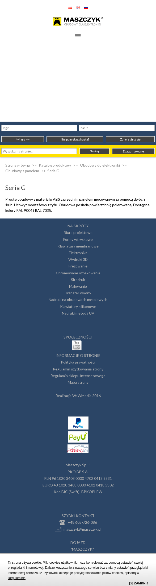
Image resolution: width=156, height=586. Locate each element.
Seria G (53, 170)
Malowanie (78, 286)
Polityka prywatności (78, 362)
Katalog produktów (55, 165)
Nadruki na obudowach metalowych (78, 299)
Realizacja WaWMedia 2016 (78, 395)
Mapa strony (78, 382)
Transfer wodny (78, 293)
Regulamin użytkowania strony (78, 369)
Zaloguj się (22, 139)
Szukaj (94, 151)
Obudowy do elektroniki (100, 165)
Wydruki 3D (78, 259)
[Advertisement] (78, 81)
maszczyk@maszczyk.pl (78, 529)
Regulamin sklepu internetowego (78, 375)
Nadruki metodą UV (78, 313)
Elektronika (78, 252)
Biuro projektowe (78, 232)
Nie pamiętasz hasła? (75, 139)
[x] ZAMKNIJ (138, 583)
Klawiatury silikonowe (78, 306)
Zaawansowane (133, 151)
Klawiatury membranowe (78, 246)
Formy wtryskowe (78, 239)
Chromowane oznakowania (78, 273)
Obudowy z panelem (22, 170)
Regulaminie (17, 578)
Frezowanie (78, 266)
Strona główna (17, 165)
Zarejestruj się (130, 139)
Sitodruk (78, 279)
